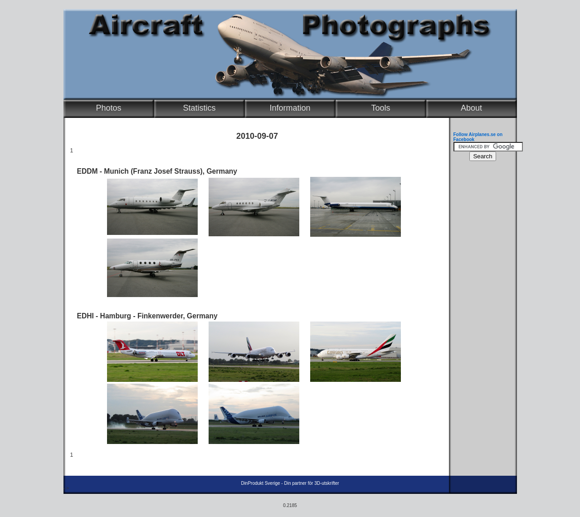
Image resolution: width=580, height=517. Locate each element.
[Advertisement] (480, 302)
